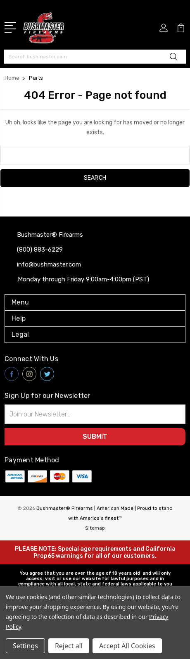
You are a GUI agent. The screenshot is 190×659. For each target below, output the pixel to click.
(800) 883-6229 (40, 249)
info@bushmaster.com (49, 264)
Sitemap (95, 528)
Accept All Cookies (127, 645)
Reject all (69, 645)
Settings (25, 645)
